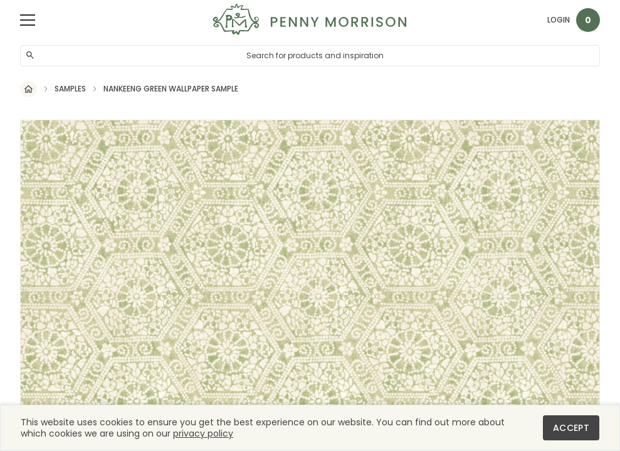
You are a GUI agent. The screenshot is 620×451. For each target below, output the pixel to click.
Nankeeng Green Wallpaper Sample (170, 89)
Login (558, 19)
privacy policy (203, 433)
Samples (70, 89)
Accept (571, 428)
